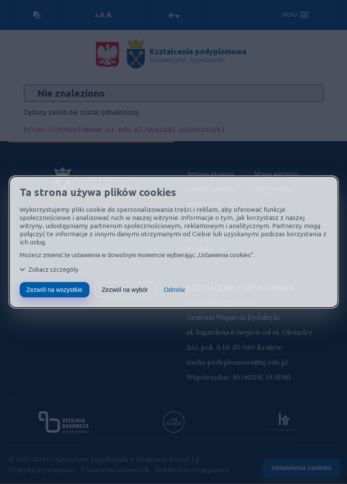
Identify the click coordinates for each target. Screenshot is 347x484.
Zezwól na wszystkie (55, 289)
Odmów (174, 289)
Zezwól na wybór (125, 289)
